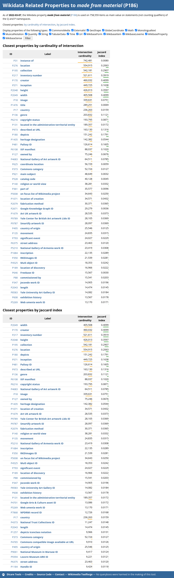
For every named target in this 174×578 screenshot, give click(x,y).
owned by (26, 154)
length (24, 287)
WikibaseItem (113, 34)
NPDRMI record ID (31, 512)
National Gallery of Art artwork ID (40, 159)
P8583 (14, 292)
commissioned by (30, 277)
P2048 (14, 90)
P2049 (14, 95)
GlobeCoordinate (114, 30)
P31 (16, 60)
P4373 (14, 522)
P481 (15, 144)
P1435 (14, 139)
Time (72, 34)
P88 (16, 277)
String (44, 34)
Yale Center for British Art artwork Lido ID (45, 218)
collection (26, 70)
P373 (15, 169)
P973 (15, 129)
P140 (15, 184)
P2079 (14, 203)
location (25, 65)
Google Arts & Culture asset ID (38, 502)
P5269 (14, 302)
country (25, 110)
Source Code (44, 574)
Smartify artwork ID (32, 223)
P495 (15, 228)
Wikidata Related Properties (36, 5)
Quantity (32, 34)
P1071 (14, 198)
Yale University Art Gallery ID (37, 292)
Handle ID (26, 566)
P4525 (14, 262)
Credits (29, 574)
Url (80, 34)
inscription (26, 253)
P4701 (14, 502)
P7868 (14, 512)
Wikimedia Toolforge (80, 574)
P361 (15, 188)
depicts (24, 134)
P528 (15, 179)
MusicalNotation (15, 34)
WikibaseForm (94, 34)
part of (24, 188)
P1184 (14, 566)
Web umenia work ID (32, 302)
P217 (15, 75)
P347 (15, 282)
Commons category (31, 169)
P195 (15, 70)
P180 (15, 134)
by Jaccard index (66, 24)
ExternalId (79, 30)
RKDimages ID (28, 257)
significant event (30, 238)
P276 (15, 65)
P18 (16, 100)
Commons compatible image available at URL (47, 542)
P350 (15, 257)
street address (28, 243)
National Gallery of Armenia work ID (41, 248)
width (23, 95)
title (22, 105)
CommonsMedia (61, 30)
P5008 (14, 193)
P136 (15, 114)
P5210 (14, 248)
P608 (15, 297)
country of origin (30, 228)
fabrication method (32, 203)
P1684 (14, 253)
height (24, 90)
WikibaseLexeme (134, 34)
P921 (15, 174)
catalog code (27, 179)
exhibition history (30, 297)
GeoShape (95, 30)
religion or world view (33, 184)
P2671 (14, 208)
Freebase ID (27, 272)
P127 (15, 154)
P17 (16, 110)
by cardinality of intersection (40, 24)
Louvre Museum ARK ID (34, 556)
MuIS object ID (28, 262)
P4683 (14, 159)
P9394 (14, 556)
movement (26, 233)
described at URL (30, 129)
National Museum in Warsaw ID (39, 552)
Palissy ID (26, 144)
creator (24, 80)
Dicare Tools (14, 574)
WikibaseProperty (158, 34)
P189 (15, 267)
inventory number (31, 75)
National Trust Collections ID (37, 522)
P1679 (14, 213)
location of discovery (32, 267)
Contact (59, 574)
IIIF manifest (27, 149)
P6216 (14, 119)
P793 (15, 238)
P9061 (14, 552)
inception (26, 85)
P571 (15, 85)
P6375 (14, 243)
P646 (15, 272)
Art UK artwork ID (30, 213)
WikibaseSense (14, 38)
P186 (74, 15)
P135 (15, 233)
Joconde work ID (30, 282)
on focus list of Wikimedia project (40, 193)
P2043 (14, 287)
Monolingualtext (147, 30)
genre (23, 114)
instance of (26, 60)
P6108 (14, 149)
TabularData (59, 34)
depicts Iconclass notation (35, 532)
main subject (28, 174)
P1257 (14, 532)
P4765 (14, 542)
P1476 (14, 105)
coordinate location (32, 164)
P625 (15, 164)
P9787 (14, 223)
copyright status (30, 119)
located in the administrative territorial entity (47, 124)
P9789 (14, 218)
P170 (15, 80)
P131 (15, 124)
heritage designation (32, 139)
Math (131, 30)
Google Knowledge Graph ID (36, 208)
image (24, 100)
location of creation (32, 198)
